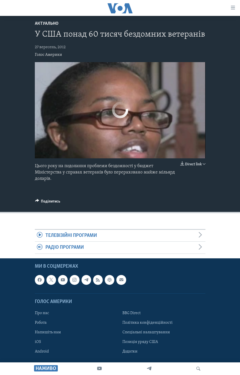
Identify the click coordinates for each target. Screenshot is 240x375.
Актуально (47, 23)
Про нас (42, 313)
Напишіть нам (48, 332)
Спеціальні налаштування (146, 332)
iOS (38, 342)
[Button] (48, 202)
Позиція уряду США (140, 342)
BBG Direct (131, 313)
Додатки (130, 351)
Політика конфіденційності (147, 323)
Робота (41, 323)
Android (42, 351)
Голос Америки (48, 55)
